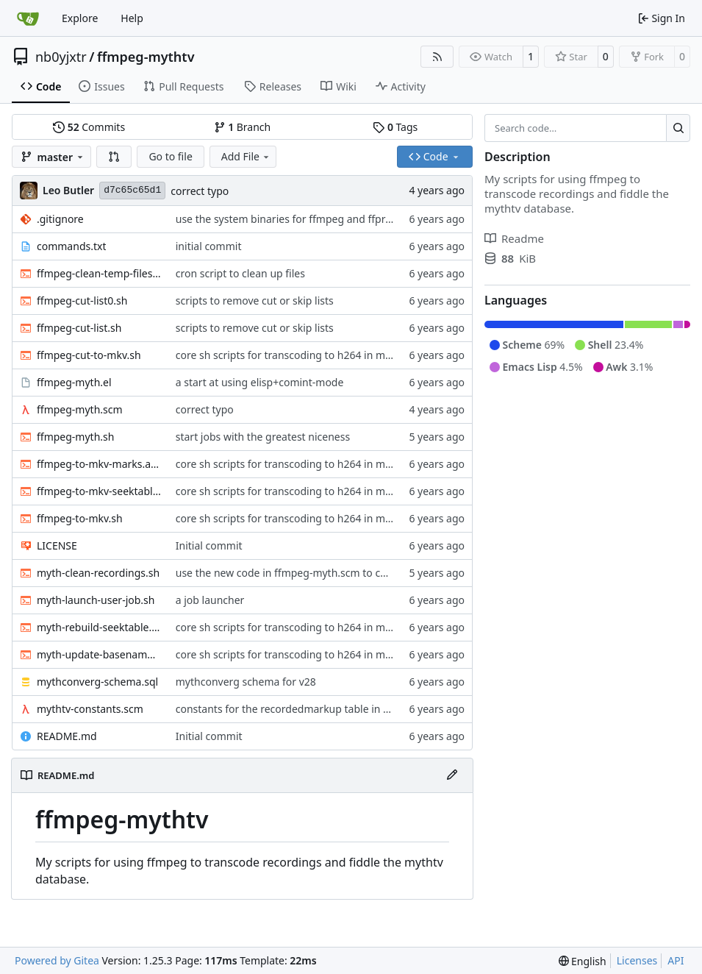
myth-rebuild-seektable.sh (99, 627)
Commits (89, 127)
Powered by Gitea (57, 960)
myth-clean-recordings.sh (98, 573)
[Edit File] (452, 775)
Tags (395, 127)
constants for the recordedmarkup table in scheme (298, 709)
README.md (67, 736)
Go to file (170, 156)
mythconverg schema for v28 (246, 682)
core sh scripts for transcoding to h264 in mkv (286, 355)
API (675, 960)
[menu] (582, 961)
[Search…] (678, 128)
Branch (242, 127)
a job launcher (210, 600)
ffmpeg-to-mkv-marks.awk (99, 464)
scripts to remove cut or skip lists (255, 301)
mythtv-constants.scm (90, 709)
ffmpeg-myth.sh (75, 437)
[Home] (28, 18)
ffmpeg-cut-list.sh (79, 328)
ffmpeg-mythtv (146, 56)
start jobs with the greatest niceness (263, 437)
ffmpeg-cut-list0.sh (82, 301)
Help (132, 18)
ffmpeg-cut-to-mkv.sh (89, 355)
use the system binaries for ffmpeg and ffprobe (290, 219)
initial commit (209, 246)
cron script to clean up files (240, 273)
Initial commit (209, 545)
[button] (114, 157)
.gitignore (60, 219)
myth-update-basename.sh (99, 654)
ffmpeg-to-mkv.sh (80, 518)
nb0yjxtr (61, 56)
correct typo (200, 191)
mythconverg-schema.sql (97, 682)
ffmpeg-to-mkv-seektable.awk (99, 491)
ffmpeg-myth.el (74, 382)
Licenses (637, 960)
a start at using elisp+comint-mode (260, 382)
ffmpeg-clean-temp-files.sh (99, 273)
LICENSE (57, 545)
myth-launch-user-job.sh (95, 600)
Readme (514, 238)
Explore (80, 18)
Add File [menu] (246, 156)
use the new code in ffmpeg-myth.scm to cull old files (304, 573)
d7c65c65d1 (132, 190)
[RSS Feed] (437, 57)
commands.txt (71, 246)
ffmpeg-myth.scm (80, 409)
